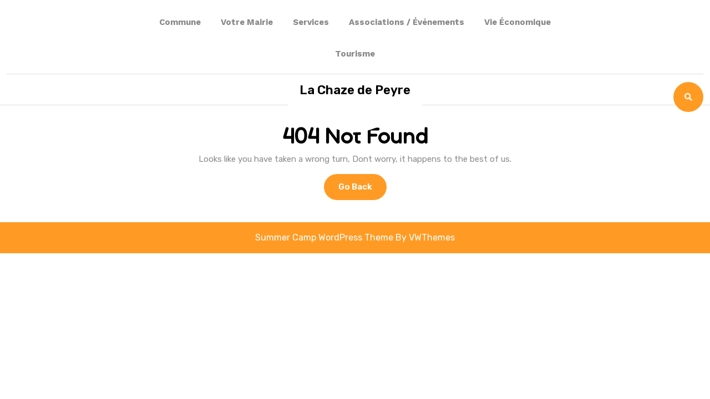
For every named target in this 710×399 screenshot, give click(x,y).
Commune (180, 22)
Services (311, 22)
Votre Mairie (247, 22)
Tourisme (355, 54)
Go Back (362, 190)
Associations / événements (406, 22)
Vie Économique (517, 22)
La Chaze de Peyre (355, 90)
